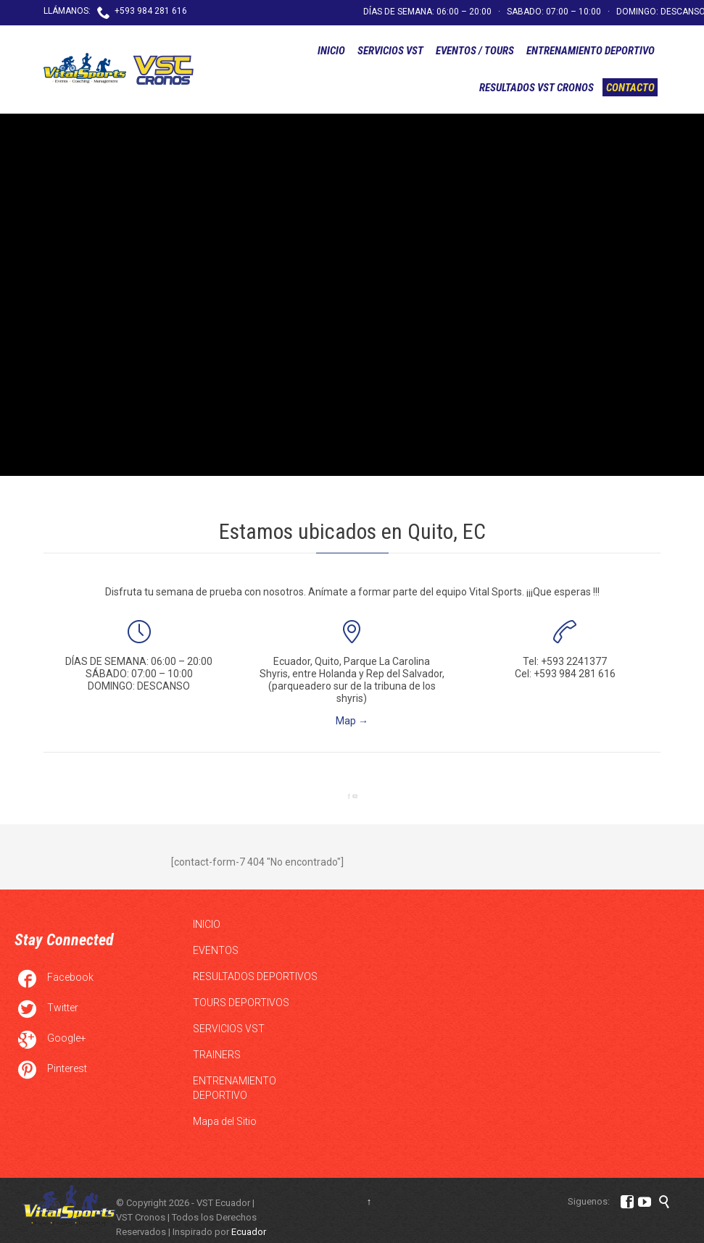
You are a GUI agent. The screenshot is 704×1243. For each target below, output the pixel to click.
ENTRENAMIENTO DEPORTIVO (234, 1088)
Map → (352, 721)
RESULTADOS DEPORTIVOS (255, 976)
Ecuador (248, 1231)
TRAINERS (217, 1054)
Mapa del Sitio (225, 1121)
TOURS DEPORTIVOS (241, 1002)
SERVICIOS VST (229, 1028)
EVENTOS (216, 950)
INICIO (206, 924)
